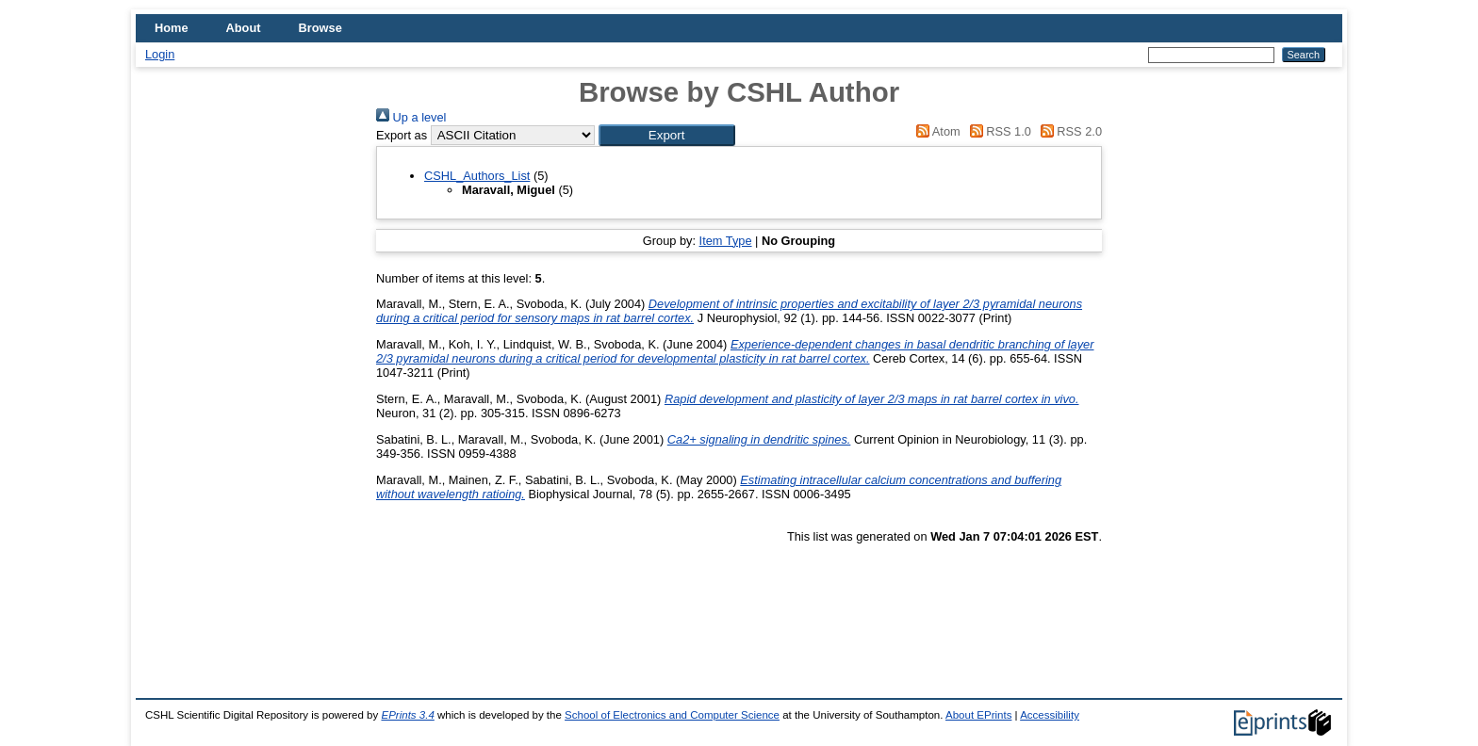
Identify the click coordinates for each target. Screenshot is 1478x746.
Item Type (725, 241)
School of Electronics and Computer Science (672, 715)
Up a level (411, 117)
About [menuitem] (243, 28)
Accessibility (1049, 715)
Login (159, 54)
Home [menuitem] (172, 28)
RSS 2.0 (1068, 131)
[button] (667, 135)
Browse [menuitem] (320, 28)
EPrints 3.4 (407, 715)
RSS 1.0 (997, 131)
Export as (401, 135)
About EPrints (978, 715)
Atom (936, 131)
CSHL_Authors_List (477, 176)
